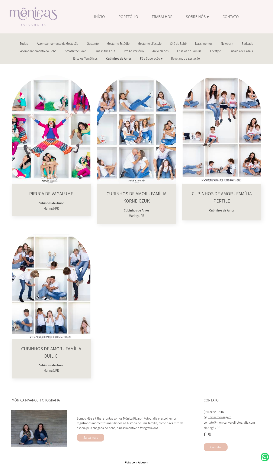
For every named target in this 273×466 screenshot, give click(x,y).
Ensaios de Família (189, 51)
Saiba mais (90, 438)
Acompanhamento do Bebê (38, 51)
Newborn (227, 43)
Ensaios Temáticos (85, 58)
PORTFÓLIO (128, 16)
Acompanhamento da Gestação (57, 43)
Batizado (247, 43)
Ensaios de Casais (241, 51)
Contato (215, 447)
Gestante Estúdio (118, 43)
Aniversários (160, 51)
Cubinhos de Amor (118, 58)
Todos (24, 43)
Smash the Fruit (104, 51)
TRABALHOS (162, 16)
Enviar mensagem (219, 417)
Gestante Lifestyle (150, 43)
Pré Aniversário (134, 51)
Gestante (93, 43)
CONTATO (230, 16)
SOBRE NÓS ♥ (197, 16)
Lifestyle (215, 51)
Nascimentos (203, 43)
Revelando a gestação (185, 58)
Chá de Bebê (178, 43)
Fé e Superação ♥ (151, 58)
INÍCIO (99, 16)
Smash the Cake (75, 51)
